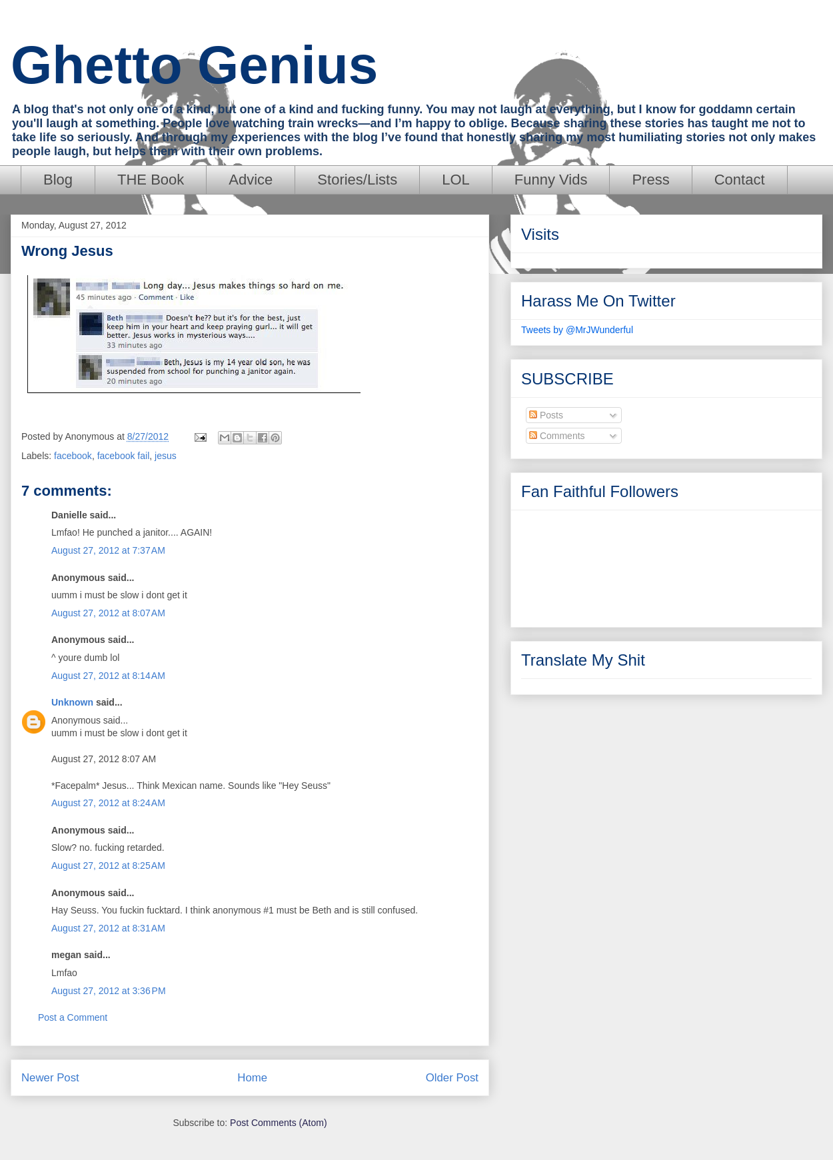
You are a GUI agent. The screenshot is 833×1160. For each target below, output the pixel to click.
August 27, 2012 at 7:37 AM (108, 550)
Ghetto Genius (194, 65)
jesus (166, 455)
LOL (456, 179)
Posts (546, 415)
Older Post (452, 1077)
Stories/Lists (357, 179)
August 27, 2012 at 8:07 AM (108, 613)
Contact (739, 179)
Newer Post (50, 1077)
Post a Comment (72, 1017)
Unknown (72, 702)
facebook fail (123, 455)
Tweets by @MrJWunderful (577, 329)
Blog (58, 179)
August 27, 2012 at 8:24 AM (108, 803)
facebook (73, 455)
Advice (251, 179)
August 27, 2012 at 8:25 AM (108, 865)
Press (650, 179)
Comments (557, 435)
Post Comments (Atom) (278, 1122)
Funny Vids (551, 179)
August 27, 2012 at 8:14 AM (108, 675)
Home (252, 1077)
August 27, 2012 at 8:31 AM (108, 928)
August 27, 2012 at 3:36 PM (108, 990)
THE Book (150, 179)
